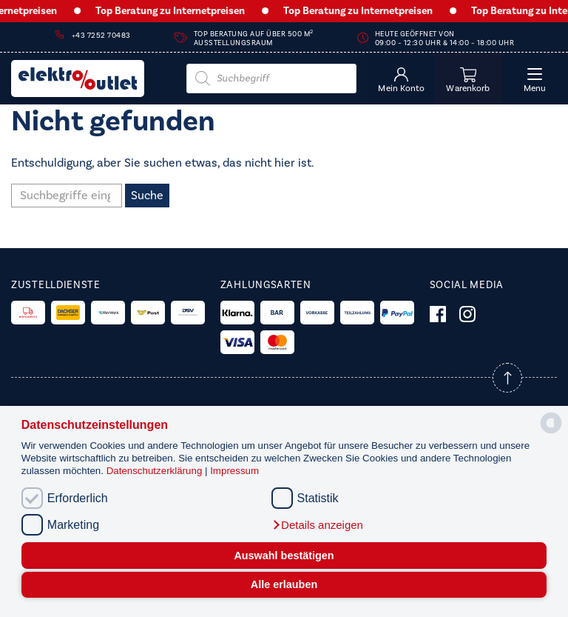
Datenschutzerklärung (155, 470)
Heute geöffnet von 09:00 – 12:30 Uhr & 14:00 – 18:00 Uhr (445, 38)
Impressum (234, 470)
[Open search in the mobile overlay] (271, 78)
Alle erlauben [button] (284, 584)
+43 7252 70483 (101, 35)
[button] (317, 525)
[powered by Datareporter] (551, 432)
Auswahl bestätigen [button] (284, 555)
